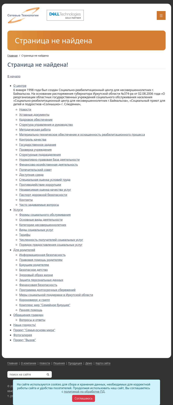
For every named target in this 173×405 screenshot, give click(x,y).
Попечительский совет (35, 170)
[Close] (83, 398)
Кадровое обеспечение (35, 120)
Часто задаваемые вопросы (39, 205)
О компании (28, 363)
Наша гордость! (24, 325)
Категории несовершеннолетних (42, 225)
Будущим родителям (34, 265)
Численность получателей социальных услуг (51, 240)
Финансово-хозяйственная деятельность (48, 165)
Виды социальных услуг (36, 230)
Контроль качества (32, 139)
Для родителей (24, 250)
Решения (59, 363)
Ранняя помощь (30, 310)
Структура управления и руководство (46, 125)
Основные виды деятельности (41, 220)
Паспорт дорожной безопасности (43, 195)
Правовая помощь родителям (40, 260)
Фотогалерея (22, 335)
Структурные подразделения (40, 155)
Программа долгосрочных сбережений (47, 290)
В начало (14, 76)
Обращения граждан (28, 315)
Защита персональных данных (41, 280)
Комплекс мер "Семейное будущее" (44, 305)
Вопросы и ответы (32, 320)
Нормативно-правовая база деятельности (49, 160)
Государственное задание (37, 145)
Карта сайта (103, 363)
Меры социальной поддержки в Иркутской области (56, 295)
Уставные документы (34, 115)
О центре (19, 86)
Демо (88, 363)
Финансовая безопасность (38, 285)
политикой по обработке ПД (84, 392)
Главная (12, 363)
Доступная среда (31, 175)
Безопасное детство (33, 270)
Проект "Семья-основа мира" (34, 330)
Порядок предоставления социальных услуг (50, 245)
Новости (25, 109)
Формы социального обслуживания (45, 215)
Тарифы (24, 235)
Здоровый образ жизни (36, 275)
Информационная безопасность (42, 255)
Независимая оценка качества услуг (45, 190)
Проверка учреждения (35, 150)
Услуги (18, 210)
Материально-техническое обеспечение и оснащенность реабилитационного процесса (82, 134)
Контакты (26, 200)
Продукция (75, 363)
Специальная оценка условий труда (44, 180)
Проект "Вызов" (24, 340)
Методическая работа (35, 130)
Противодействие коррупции (40, 185)
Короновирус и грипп (34, 300)
